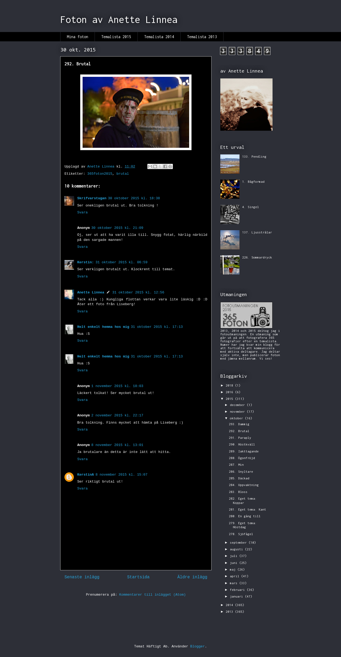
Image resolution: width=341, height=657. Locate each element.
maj (233, 569)
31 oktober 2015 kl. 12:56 (138, 292)
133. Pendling (254, 156)
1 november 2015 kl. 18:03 (117, 386)
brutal (122, 174)
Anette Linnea (90, 292)
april (235, 576)
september (239, 542)
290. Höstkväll (242, 444)
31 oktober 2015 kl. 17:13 (157, 327)
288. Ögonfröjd (242, 458)
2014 (230, 605)
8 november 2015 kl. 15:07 (121, 475)
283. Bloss (238, 491)
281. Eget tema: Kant (247, 509)
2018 (230, 385)
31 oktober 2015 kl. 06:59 (121, 262)
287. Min (236, 464)
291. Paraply (240, 437)
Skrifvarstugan (91, 198)
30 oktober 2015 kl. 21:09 (117, 228)
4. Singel (250, 207)
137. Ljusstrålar (257, 232)
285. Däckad (239, 478)
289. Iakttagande (244, 451)
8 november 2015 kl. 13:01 (117, 445)
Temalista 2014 (159, 36)
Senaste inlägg (81, 577)
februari (238, 589)
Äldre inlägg (192, 577)
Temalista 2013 (202, 36)
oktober (237, 418)
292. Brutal (239, 431)
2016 (230, 392)
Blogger (197, 646)
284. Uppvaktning (244, 485)
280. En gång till (245, 516)
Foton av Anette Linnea (118, 19)
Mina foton (77, 36)
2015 (230, 398)
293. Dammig (239, 424)
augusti (237, 549)
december (238, 405)
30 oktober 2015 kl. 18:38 (134, 198)
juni (234, 562)
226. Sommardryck (257, 257)
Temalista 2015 (116, 36)
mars (234, 583)
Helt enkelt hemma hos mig (103, 327)
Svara (82, 212)
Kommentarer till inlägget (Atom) (152, 595)
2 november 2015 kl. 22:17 (117, 415)
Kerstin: (85, 262)
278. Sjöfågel (241, 534)
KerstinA (85, 475)
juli (234, 556)
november (238, 411)
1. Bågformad (253, 181)
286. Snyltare (241, 471)
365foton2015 (99, 174)
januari (237, 596)
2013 (230, 611)
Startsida (138, 577)
